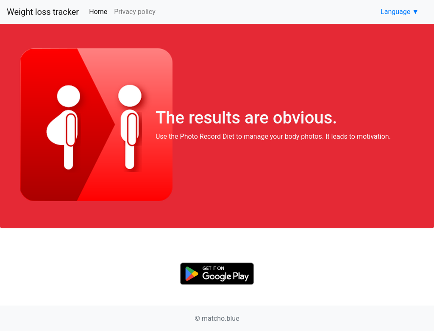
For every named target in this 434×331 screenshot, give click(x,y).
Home (100, 11)
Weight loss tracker (43, 12)
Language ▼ (400, 12)
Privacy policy (135, 12)
